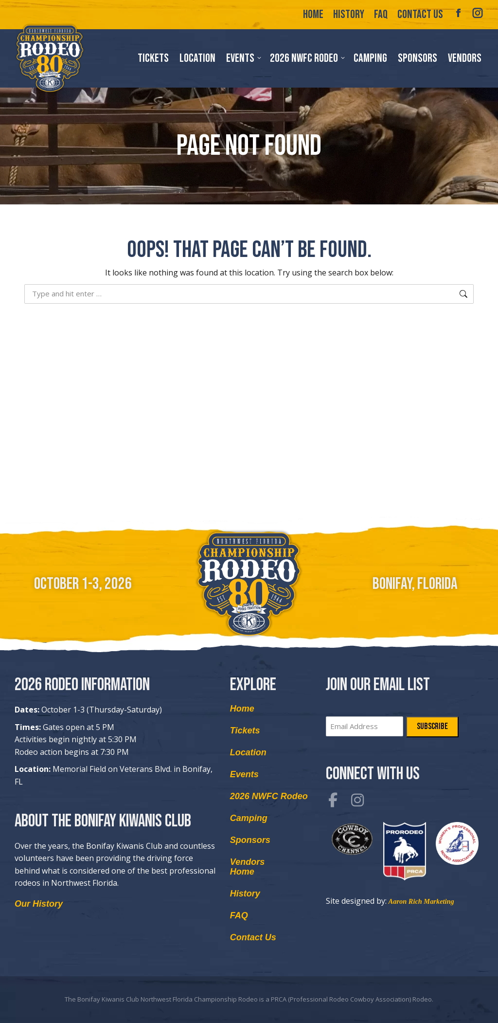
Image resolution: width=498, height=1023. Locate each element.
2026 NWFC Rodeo (269, 796)
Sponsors (250, 840)
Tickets (245, 730)
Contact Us (253, 937)
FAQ (239, 915)
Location (248, 752)
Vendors (247, 862)
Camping (248, 818)
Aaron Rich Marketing (421, 901)
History (245, 893)
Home (242, 708)
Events (244, 774)
